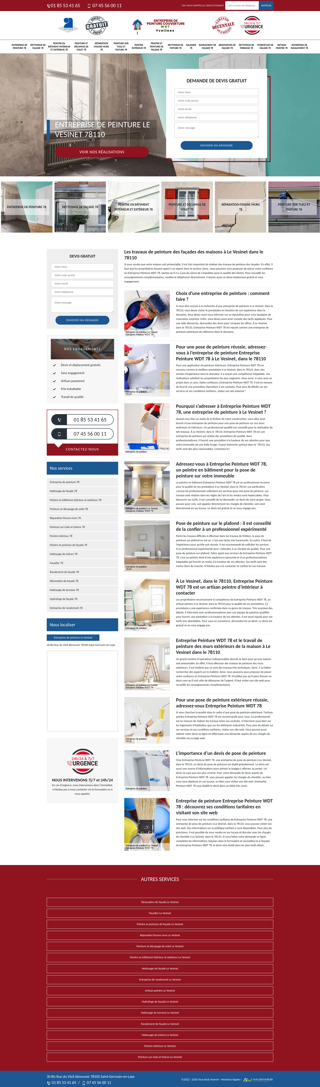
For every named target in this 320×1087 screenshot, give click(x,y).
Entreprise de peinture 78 (19, 47)
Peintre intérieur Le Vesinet (160, 1046)
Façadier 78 (191, 47)
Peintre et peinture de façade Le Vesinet (160, 924)
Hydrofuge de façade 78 (265, 47)
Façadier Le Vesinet (160, 913)
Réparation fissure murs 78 (101, 46)
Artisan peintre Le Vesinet (160, 990)
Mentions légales (230, 1079)
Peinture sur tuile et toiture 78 (121, 46)
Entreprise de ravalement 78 (299, 47)
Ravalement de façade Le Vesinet (160, 1024)
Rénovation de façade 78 (227, 47)
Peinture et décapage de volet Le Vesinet (160, 946)
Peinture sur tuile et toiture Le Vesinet (160, 1057)
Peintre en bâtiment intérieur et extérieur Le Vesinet (160, 957)
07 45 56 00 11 (104, 5)
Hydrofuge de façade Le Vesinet (160, 1001)
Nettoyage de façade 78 (38, 47)
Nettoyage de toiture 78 (175, 47)
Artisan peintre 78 (282, 47)
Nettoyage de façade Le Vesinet (160, 968)
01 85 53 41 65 (63, 5)
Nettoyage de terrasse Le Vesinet (160, 1012)
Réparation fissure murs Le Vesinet (160, 935)
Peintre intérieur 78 (139, 47)
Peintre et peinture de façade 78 (156, 46)
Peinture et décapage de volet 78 (81, 46)
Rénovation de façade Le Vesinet (160, 902)
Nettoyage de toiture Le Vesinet (160, 1035)
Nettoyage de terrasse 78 (246, 47)
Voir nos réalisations (101, 151)
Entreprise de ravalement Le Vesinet (160, 979)
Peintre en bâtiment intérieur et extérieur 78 (59, 46)
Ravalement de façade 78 (207, 47)
